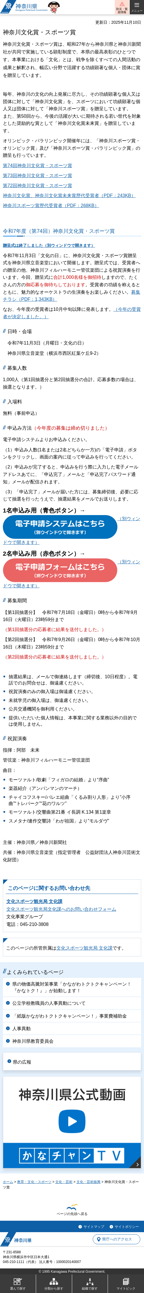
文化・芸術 (63, 1182)
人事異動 (21, 1028)
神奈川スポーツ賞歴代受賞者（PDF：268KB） (51, 205)
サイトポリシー (127, 1227)
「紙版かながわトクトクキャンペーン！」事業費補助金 (69, 1016)
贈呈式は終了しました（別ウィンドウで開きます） (49, 245)
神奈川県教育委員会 (33, 1041)
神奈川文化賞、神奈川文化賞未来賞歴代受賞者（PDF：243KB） (69, 195)
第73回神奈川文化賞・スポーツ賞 (37, 175)
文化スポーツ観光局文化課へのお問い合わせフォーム (61, 909)
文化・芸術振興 (88, 1182)
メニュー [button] (137, 10)
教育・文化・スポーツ (34, 1182)
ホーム (8, 1182)
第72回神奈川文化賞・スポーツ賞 (37, 185)
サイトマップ (94, 1227)
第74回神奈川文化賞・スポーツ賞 (37, 165)
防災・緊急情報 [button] (122, 10)
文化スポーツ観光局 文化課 (34, 901)
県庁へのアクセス (117, 1239)
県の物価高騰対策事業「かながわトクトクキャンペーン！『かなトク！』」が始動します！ (71, 987)
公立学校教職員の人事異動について (49, 1003)
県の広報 (22, 1062)
